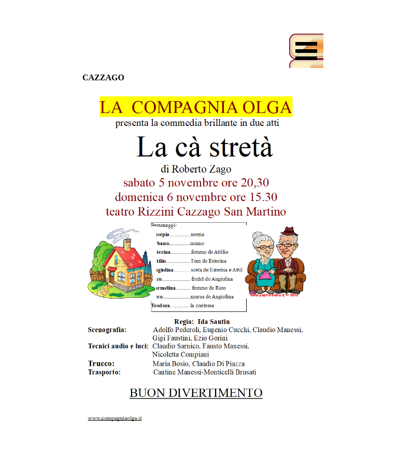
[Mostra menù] (306, 51)
